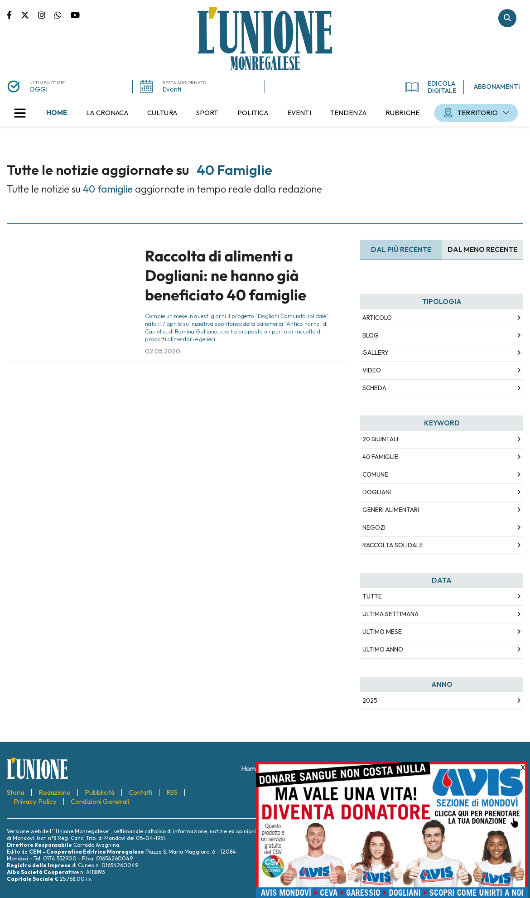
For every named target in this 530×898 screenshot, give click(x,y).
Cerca (507, 18)
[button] (20, 112)
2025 (369, 700)
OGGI (38, 89)
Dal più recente (401, 249)
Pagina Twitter (29, 14)
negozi (373, 527)
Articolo (377, 318)
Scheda (374, 388)
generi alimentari (390, 510)
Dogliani (376, 492)
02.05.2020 (162, 351)
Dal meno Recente (482, 249)
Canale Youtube (75, 14)
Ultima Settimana (390, 614)
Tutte (372, 596)
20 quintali (380, 439)
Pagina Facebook (14, 14)
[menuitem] (57, 112)
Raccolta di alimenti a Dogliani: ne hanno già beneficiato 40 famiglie (225, 275)
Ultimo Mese (382, 632)
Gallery (375, 352)
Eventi (171, 89)
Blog (370, 335)
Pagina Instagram (46, 14)
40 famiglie (380, 457)
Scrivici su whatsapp (62, 14)
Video (371, 370)
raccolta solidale (392, 545)
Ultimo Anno (382, 649)
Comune (375, 474)
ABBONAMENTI (497, 86)
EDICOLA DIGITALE (430, 87)
